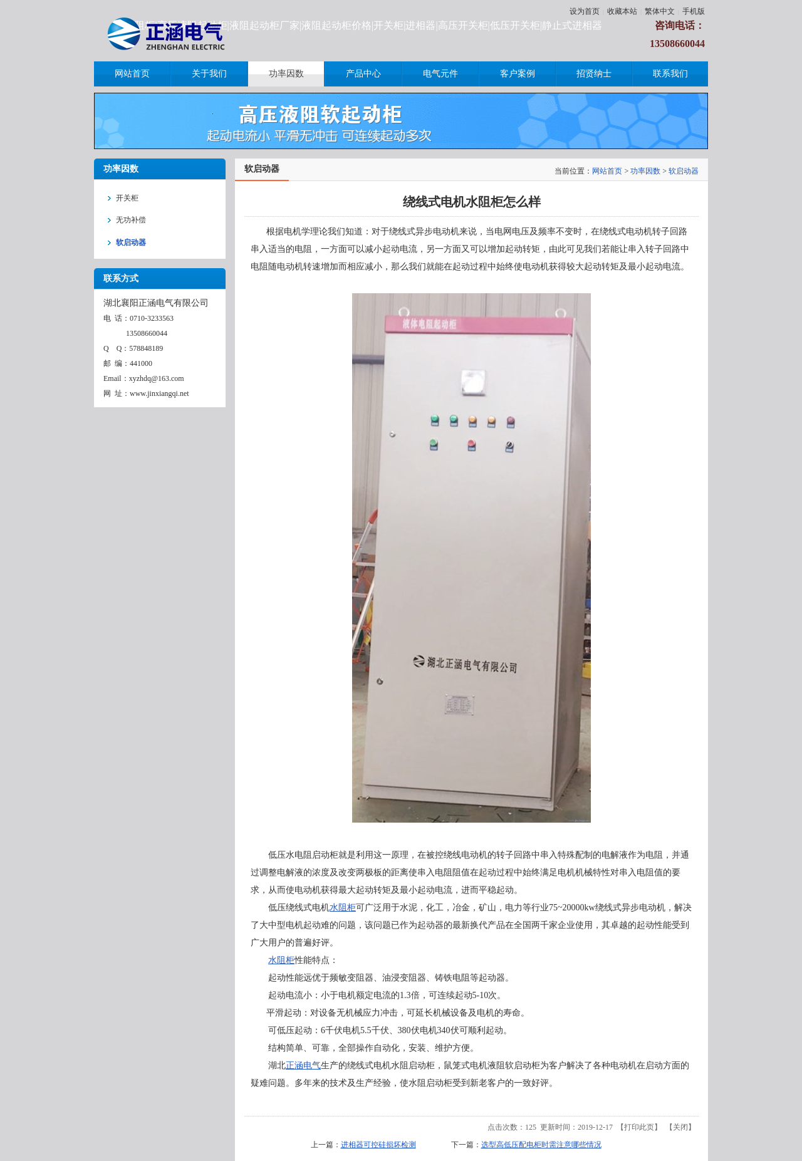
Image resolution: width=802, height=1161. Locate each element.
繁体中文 (660, 11)
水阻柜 (343, 907)
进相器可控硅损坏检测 (378, 1144)
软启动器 (684, 171)
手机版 (693, 11)
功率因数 (645, 171)
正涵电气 (303, 1065)
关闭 (680, 1127)
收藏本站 (622, 11)
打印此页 (639, 1127)
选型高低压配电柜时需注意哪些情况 (541, 1144)
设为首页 (585, 11)
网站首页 (607, 171)
